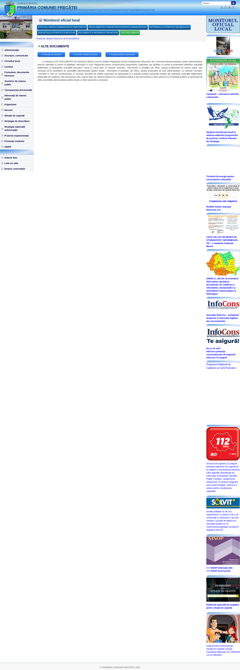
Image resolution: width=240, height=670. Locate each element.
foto (217, 51)
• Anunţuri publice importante (122, 54)
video (228, 51)
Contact (8, 66)
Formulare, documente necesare (16, 74)
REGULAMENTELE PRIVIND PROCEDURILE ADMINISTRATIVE (118, 27)
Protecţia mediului (14, 141)
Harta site (41, 39)
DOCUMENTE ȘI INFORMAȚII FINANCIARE (98, 33)
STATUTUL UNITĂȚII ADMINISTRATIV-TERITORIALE (62, 27)
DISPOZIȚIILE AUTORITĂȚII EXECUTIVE (56, 33)
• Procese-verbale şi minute (85, 54)
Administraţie (11, 50)
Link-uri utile (11, 163)
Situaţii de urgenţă (14, 115)
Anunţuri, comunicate (16, 55)
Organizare (10, 104)
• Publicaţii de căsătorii (51, 54)
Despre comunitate (14, 168)
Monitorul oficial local (54, 39)
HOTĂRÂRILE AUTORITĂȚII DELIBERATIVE (170, 27)
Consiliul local (12, 61)
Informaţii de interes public (15, 97)
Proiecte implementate (16, 135)
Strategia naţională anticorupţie (14, 128)
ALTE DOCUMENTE (130, 33)
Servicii (8, 110)
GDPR (7, 146)
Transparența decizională (18, 90)
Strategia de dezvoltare (17, 121)
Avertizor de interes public (15, 83)
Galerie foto (10, 157)
